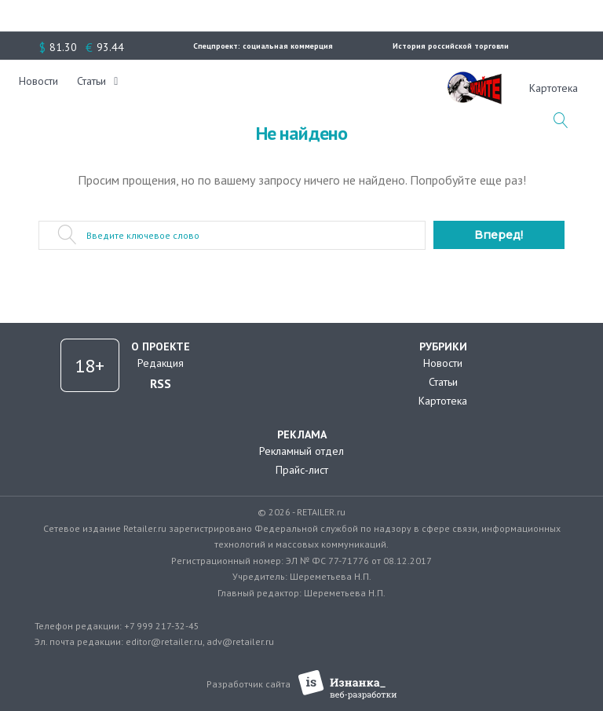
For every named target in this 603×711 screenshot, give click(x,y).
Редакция (160, 363)
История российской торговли (451, 46)
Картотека (442, 401)
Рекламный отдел (301, 451)
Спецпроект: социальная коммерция (263, 46)
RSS (160, 383)
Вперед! (498, 235)
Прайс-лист (302, 470)
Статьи (102, 88)
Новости (49, 88)
